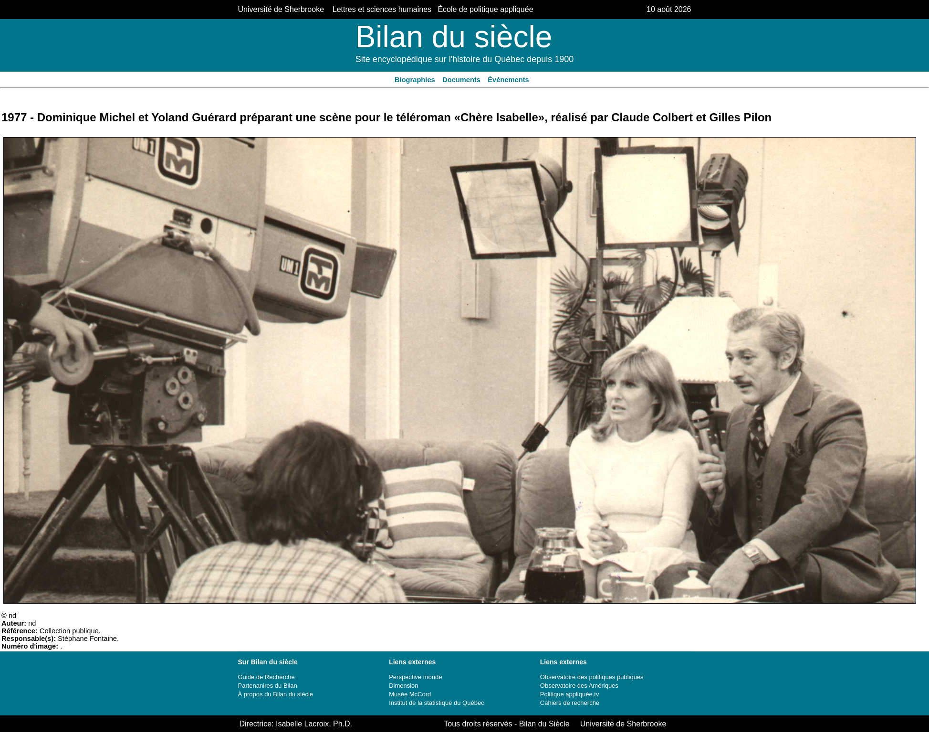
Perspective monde (415, 677)
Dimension (403, 685)
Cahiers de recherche (569, 702)
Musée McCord (410, 694)
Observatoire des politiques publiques (592, 677)
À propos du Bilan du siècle (275, 694)
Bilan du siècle (454, 37)
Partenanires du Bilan (267, 685)
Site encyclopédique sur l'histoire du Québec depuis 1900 (464, 59)
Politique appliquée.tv (569, 694)
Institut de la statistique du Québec (436, 702)
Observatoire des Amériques (579, 685)
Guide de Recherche (266, 677)
